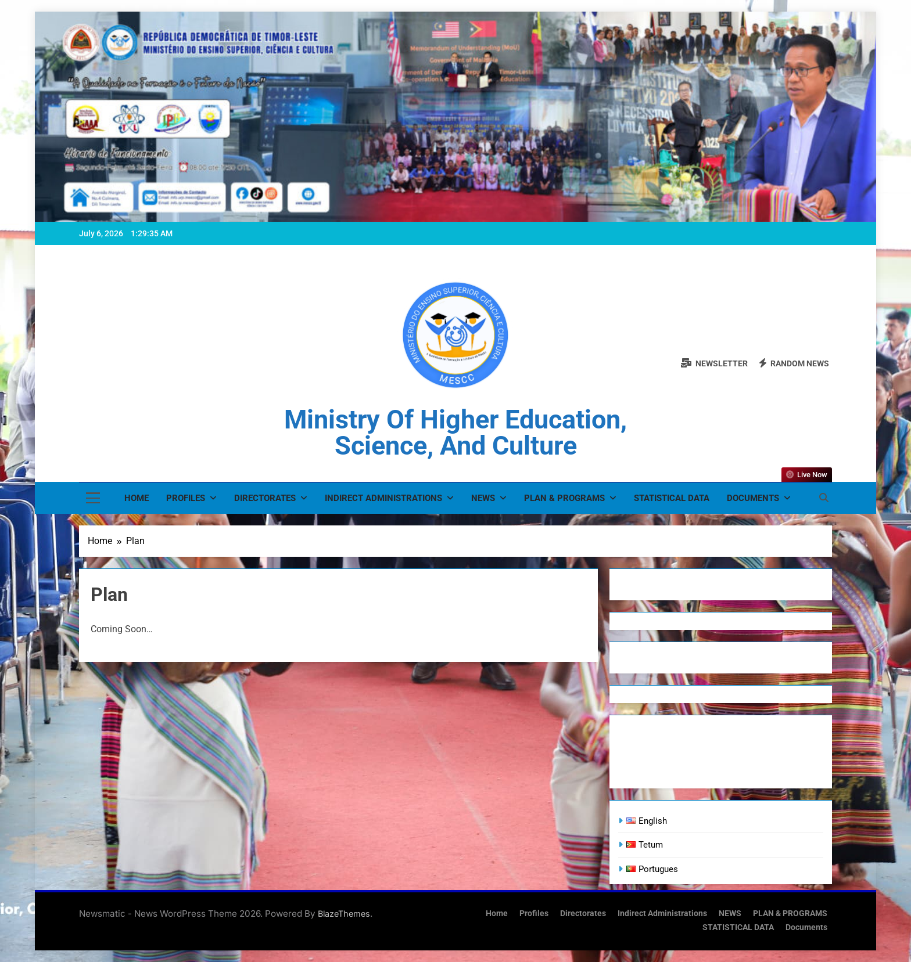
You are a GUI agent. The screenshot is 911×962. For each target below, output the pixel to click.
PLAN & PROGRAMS (564, 498)
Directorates (265, 498)
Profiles (185, 498)
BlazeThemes (344, 913)
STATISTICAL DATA (671, 498)
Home (136, 498)
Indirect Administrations (383, 498)
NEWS (483, 498)
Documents (753, 498)
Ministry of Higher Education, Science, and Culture (455, 432)
